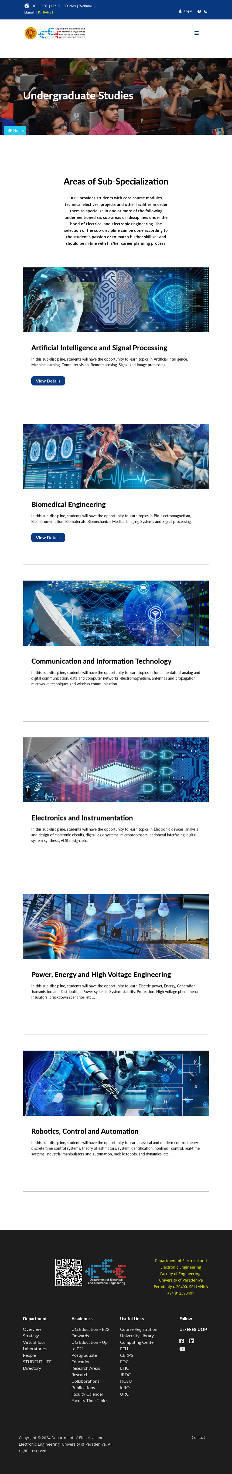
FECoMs (70, 6)
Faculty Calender (87, 1393)
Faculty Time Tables (89, 1400)
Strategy (31, 1335)
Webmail (86, 6)
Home (18, 130)
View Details (48, 389)
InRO (125, 1387)
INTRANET (45, 12)
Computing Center (137, 1342)
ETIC (124, 1368)
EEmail (29, 12)
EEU (124, 1348)
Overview (32, 1329)
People (29, 1355)
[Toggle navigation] (200, 33)
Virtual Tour (34, 1342)
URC (124, 1393)
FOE (45, 6)
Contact (198, 1437)
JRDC (125, 1374)
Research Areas (85, 1368)
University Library (137, 1335)
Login (185, 11)
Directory (32, 1368)
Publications (83, 1387)
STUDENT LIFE (37, 1361)
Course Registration (138, 1329)
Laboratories (35, 1348)
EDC (124, 1361)
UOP (35, 6)
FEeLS (55, 6)
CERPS (126, 1355)
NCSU (126, 1380)
